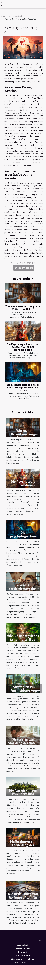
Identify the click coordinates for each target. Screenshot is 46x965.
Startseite (5, 15)
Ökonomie (23, 952)
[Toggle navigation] (4, 4)
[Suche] (23, 939)
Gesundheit (17, 15)
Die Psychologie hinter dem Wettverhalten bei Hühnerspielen (23, 346)
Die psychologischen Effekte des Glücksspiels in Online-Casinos (23, 387)
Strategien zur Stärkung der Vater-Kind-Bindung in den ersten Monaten (23, 744)
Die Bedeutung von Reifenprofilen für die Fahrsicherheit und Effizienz (23, 899)
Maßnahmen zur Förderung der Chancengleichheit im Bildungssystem (23, 846)
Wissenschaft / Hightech (23, 958)
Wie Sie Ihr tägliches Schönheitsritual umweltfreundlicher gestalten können (23, 641)
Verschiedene (23, 955)
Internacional (23, 948)
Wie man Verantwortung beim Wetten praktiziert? (23, 308)
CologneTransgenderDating (15, 107)
